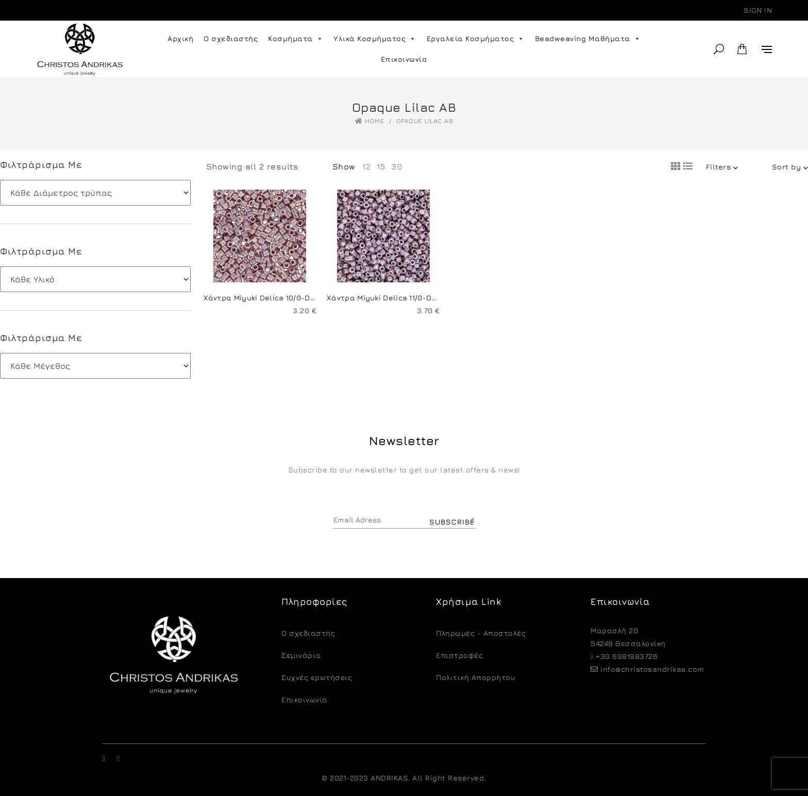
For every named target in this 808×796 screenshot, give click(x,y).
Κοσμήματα (295, 38)
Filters (722, 166)
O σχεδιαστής (308, 633)
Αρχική (180, 38)
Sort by (790, 166)
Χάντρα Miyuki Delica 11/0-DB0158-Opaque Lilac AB (422, 297)
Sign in (758, 10)
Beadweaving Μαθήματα (588, 38)
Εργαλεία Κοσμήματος (476, 38)
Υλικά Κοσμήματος (374, 38)
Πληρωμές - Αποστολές (481, 633)
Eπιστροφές (459, 655)
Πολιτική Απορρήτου (475, 677)
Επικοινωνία (404, 59)
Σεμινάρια (301, 655)
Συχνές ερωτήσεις (316, 677)
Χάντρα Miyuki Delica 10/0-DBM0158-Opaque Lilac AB (303, 297)
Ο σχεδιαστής (231, 38)
